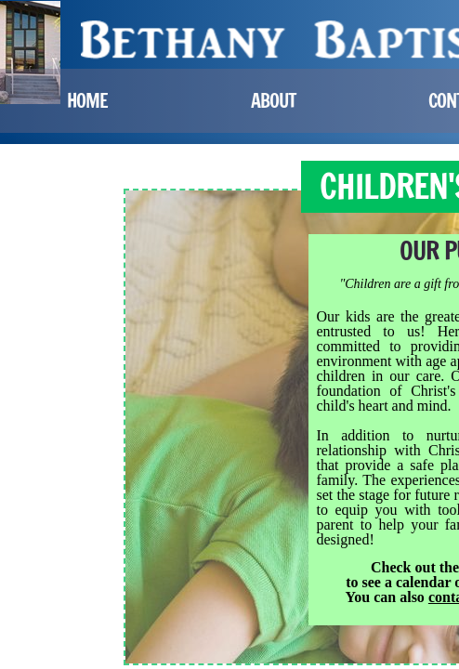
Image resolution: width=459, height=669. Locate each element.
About (273, 100)
